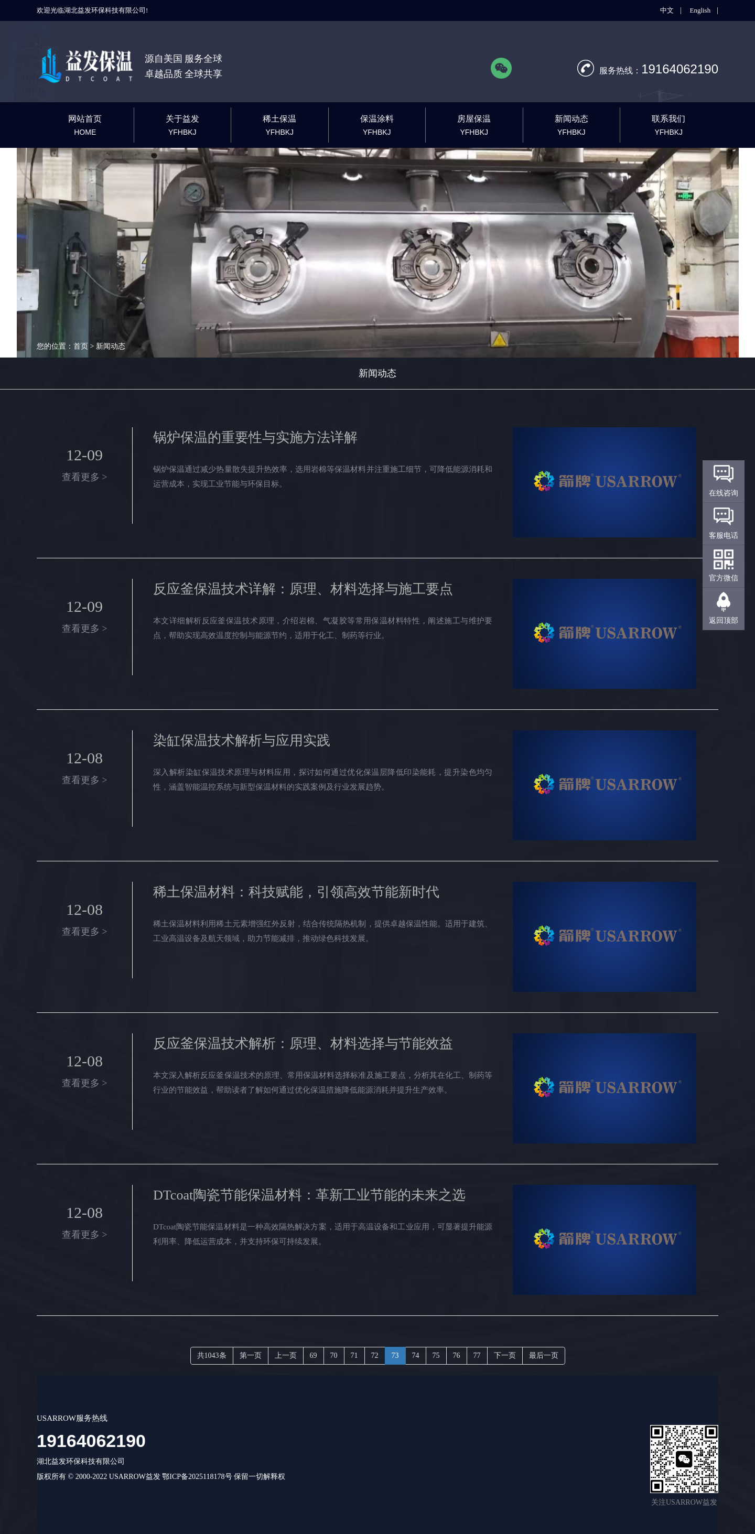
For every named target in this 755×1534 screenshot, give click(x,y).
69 (313, 1355)
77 (477, 1355)
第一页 (251, 1355)
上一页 (286, 1355)
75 (436, 1355)
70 (334, 1355)
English (699, 10)
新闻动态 (377, 373)
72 (375, 1355)
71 (354, 1355)
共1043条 (211, 1355)
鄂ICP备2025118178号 (197, 1477)
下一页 (505, 1355)
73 (395, 1355)
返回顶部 (723, 620)
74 (415, 1355)
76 (456, 1355)
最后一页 (543, 1355)
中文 (667, 10)
